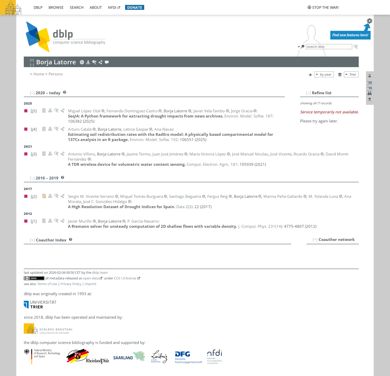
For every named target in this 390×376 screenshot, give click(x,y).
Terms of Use (47, 283)
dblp (38, 7)
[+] (315, 239)
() (184, 206)
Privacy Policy (70, 283)
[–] (308, 92)
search (76, 7)
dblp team (100, 272)
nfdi (112, 7)
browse (56, 7)
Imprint (90, 283)
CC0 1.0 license (125, 278)
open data (91, 278)
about (96, 7)
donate (134, 7)
